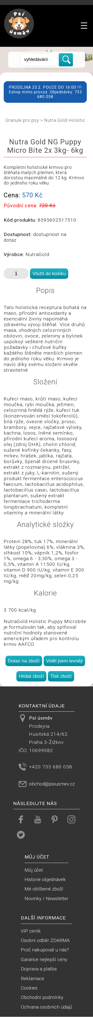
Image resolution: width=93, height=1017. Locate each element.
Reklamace (32, 978)
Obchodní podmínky (42, 997)
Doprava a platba (39, 969)
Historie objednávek (45, 879)
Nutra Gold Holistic (64, 120)
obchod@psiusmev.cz (52, 784)
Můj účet (34, 870)
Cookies (29, 988)
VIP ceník (31, 931)
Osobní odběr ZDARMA (45, 940)
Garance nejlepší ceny (44, 959)
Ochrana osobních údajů (46, 1007)
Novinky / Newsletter (46, 898)
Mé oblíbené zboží (44, 889)
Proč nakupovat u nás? (45, 950)
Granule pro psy (22, 120)
